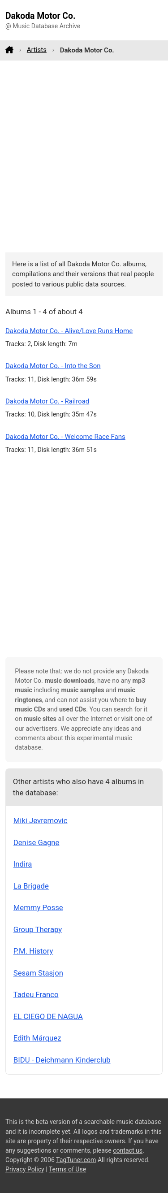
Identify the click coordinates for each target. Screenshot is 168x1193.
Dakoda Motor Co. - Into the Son (53, 366)
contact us (127, 1150)
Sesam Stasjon (38, 972)
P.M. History (33, 950)
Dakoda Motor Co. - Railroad (47, 401)
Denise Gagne (36, 842)
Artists (37, 50)
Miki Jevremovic (40, 820)
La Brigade (31, 885)
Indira (22, 863)
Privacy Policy (24, 1169)
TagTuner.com (76, 1159)
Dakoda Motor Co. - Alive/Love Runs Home (69, 331)
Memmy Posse (38, 907)
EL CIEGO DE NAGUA (48, 1016)
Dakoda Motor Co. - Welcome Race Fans (65, 437)
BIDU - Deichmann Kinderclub (62, 1059)
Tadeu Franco (36, 994)
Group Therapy (37, 929)
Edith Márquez (37, 1037)
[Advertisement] (84, 156)
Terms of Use (67, 1169)
